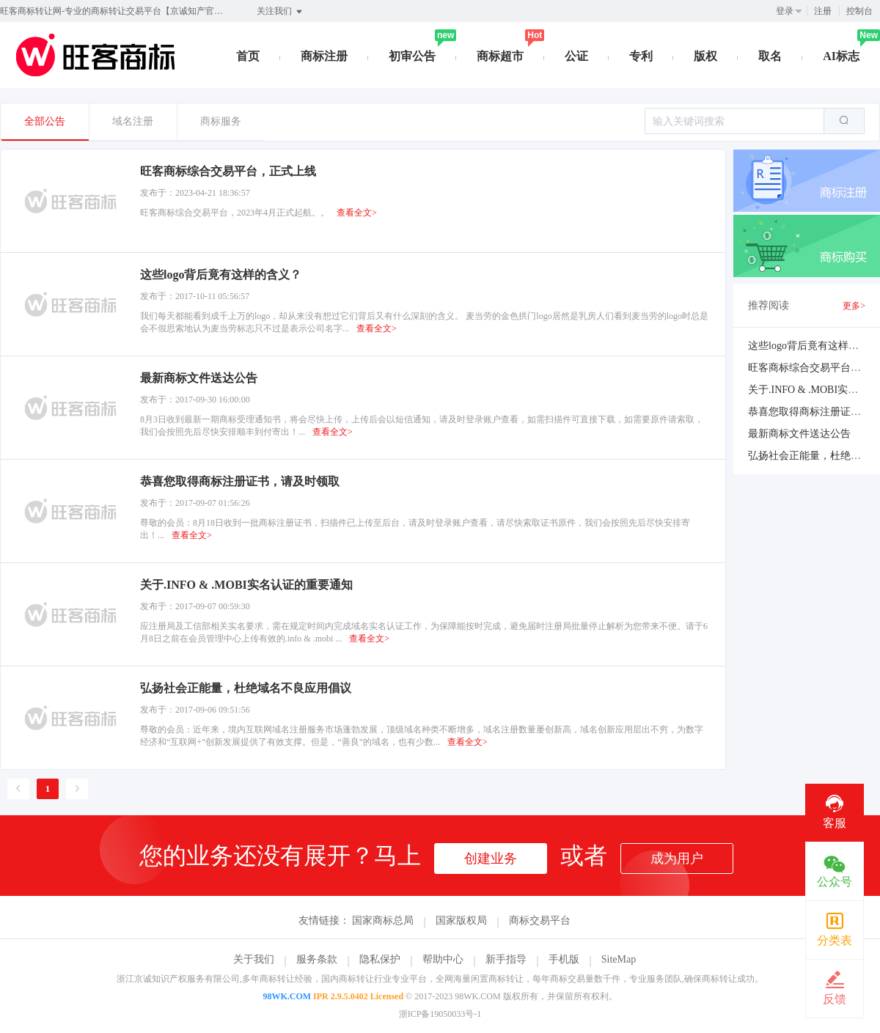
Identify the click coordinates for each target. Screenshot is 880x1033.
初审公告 (412, 56)
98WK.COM (287, 996)
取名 (770, 56)
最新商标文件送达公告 (799, 433)
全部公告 (44, 121)
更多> (854, 306)
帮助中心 (442, 959)
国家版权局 (461, 920)
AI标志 (841, 56)
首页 (248, 56)
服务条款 (316, 959)
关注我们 (280, 12)
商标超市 (500, 56)
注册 (823, 11)
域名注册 (132, 121)
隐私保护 (379, 959)
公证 (576, 56)
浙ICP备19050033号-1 (440, 1014)
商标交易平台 (540, 920)
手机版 (564, 959)
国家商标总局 (383, 920)
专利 (641, 56)
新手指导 (506, 959)
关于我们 (253, 959)
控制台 (859, 11)
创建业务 (490, 858)
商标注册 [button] (324, 56)
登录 (784, 11)
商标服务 (220, 121)
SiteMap (618, 959)
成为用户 (676, 858)
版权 (705, 56)
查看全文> (357, 212)
